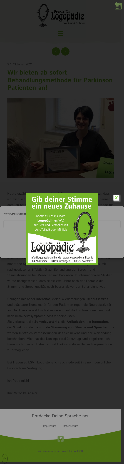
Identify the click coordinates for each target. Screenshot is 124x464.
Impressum (70, 252)
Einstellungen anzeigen (62, 244)
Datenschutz (57, 252)
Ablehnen (62, 234)
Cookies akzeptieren (62, 224)
